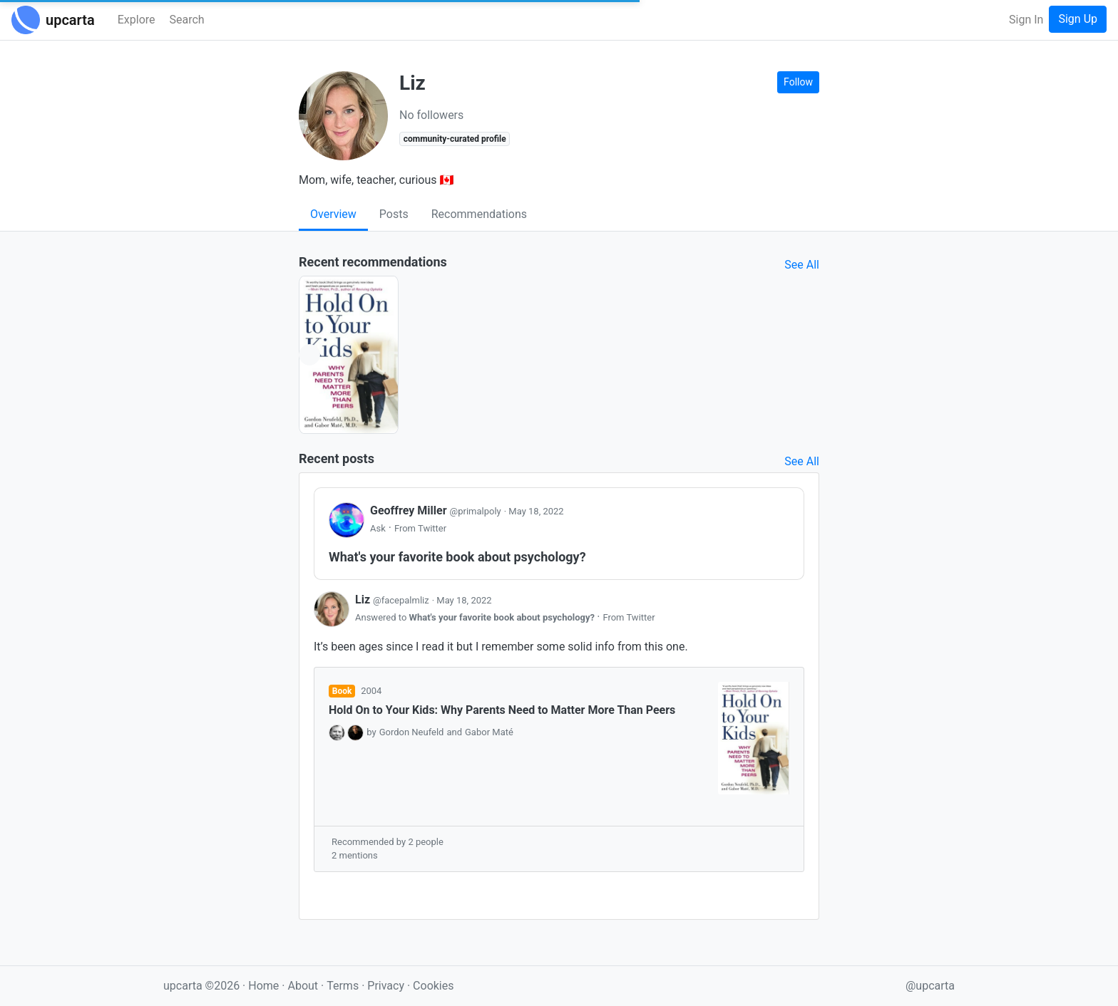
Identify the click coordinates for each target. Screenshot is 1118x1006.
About (302, 985)
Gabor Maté (489, 732)
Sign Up (1077, 19)
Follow (798, 82)
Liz (393, 599)
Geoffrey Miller (437, 510)
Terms (344, 985)
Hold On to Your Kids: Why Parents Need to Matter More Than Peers (502, 710)
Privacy (387, 985)
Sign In (1026, 19)
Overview (333, 214)
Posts (394, 214)
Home (263, 985)
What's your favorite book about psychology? (503, 617)
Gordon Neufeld (411, 732)
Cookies (433, 985)
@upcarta (930, 985)
